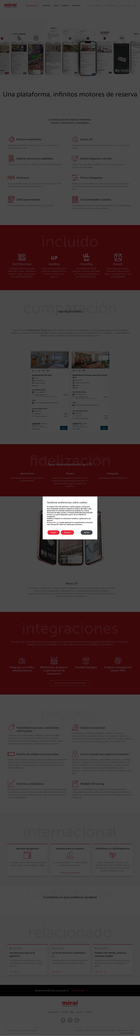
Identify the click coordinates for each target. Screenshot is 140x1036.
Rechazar (67, 532)
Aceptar (53, 532)
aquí (57, 522)
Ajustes (86, 532)
